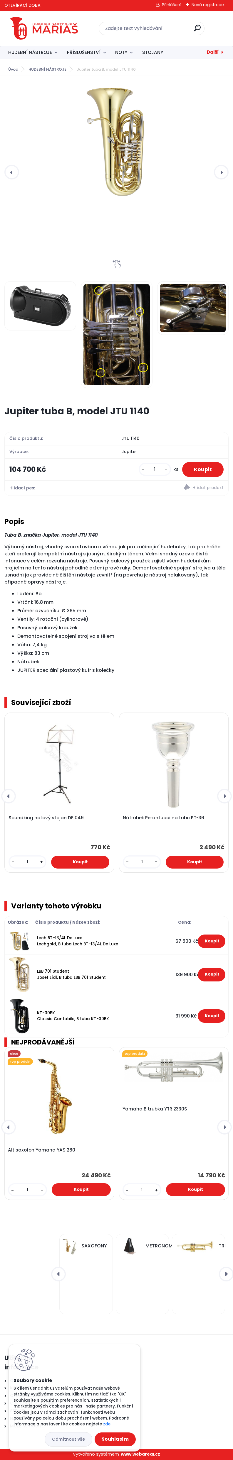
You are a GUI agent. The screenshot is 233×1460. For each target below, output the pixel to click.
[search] (197, 30)
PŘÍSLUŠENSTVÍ (83, 52)
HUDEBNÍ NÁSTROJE (30, 52)
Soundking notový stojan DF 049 (46, 818)
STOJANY (152, 52)
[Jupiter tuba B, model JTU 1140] (116, 142)
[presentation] (11, 172)
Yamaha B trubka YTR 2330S (155, 1109)
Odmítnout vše (68, 1439)
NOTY (121, 52)
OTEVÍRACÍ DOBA (23, 5)
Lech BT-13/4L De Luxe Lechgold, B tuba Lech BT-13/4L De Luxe (77, 941)
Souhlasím (115, 1439)
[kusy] (155, 469)
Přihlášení (171, 5)
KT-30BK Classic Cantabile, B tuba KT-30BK (73, 1016)
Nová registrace (208, 5)
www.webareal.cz (140, 1454)
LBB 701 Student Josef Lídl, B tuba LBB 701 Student (71, 974)
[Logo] (44, 28)
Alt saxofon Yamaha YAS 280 (41, 1150)
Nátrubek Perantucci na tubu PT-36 (163, 818)
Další (213, 52)
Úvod (13, 69)
